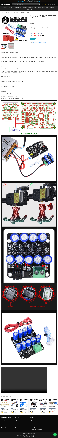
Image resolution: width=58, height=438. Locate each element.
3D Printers (5, 7)
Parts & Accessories (18, 7)
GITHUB (36, 435)
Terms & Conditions (18, 424)
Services (35, 7)
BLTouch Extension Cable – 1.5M (14, 410)
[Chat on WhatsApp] (54, 434)
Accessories (3, 424)
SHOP (18, 435)
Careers (31, 424)
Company (40, 7)
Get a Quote (33, 38)
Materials (11, 7)
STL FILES (30, 435)
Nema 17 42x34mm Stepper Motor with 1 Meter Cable (43, 410)
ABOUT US (39, 435)
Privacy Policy (17, 422)
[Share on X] (31, 46)
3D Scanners (24, 7)
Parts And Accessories (13, 12)
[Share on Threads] (32, 46)
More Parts (22, 12)
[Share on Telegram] (35, 46)
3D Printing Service (4, 427)
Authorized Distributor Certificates (36, 429)
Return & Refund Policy (19, 427)
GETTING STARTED (22, 435)
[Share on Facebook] (30, 46)
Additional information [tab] (10, 52)
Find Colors (44, 4)
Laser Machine (30, 7)
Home (2, 12)
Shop (5, 12)
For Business (52, 7)
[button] (48, 4)
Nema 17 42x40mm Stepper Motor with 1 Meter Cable (33, 410)
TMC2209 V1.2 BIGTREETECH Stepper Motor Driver (52, 410)
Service (39, 1)
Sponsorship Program (34, 427)
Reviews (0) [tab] (18, 52)
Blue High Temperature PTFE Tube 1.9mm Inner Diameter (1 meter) (23, 410)
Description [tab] (3, 52)
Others (27, 12)
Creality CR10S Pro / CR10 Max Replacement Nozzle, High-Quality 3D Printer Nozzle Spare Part (4, 410)
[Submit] (39, 4)
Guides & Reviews (45, 7)
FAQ (16, 420)
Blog (30, 422)
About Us (31, 420)
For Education (29, 9)
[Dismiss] (56, 1)
